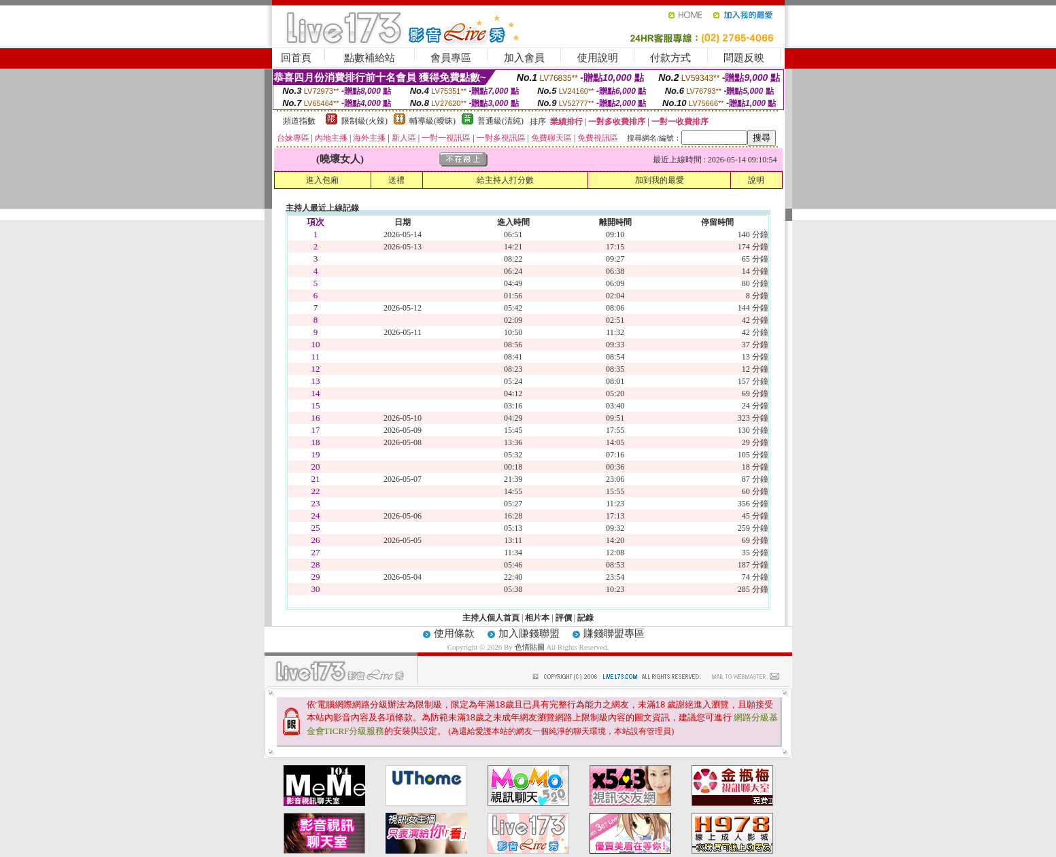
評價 (564, 618)
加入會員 (524, 57)
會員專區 (450, 57)
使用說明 (597, 57)
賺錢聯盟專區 (614, 633)
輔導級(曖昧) (432, 121)
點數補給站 (369, 57)
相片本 (537, 618)
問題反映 (743, 57)
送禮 (396, 180)
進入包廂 (322, 180)
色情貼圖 (530, 647)
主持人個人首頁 (491, 618)
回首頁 (296, 57)
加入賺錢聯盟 (529, 633)
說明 (756, 180)
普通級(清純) (500, 121)
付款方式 (670, 57)
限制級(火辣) (364, 121)
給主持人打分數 (505, 180)
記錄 (585, 618)
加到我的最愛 (659, 180)
